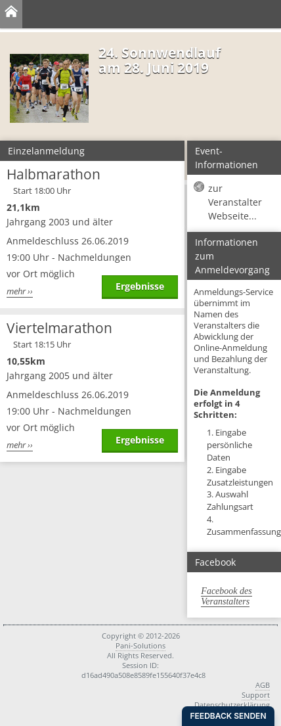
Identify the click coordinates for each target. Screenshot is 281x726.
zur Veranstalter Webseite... (235, 202)
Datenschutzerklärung (232, 705)
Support (256, 695)
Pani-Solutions (140, 645)
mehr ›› (20, 291)
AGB (262, 685)
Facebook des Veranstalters (226, 596)
